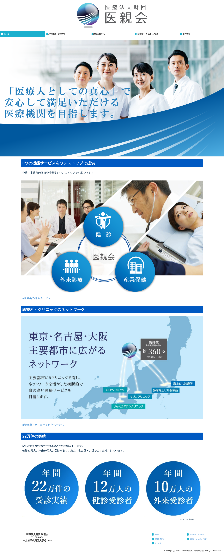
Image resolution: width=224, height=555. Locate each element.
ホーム (6, 34)
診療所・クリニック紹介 (148, 34)
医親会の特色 (99, 34)
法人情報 (186, 34)
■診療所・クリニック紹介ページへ (42, 424)
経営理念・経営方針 (57, 34)
